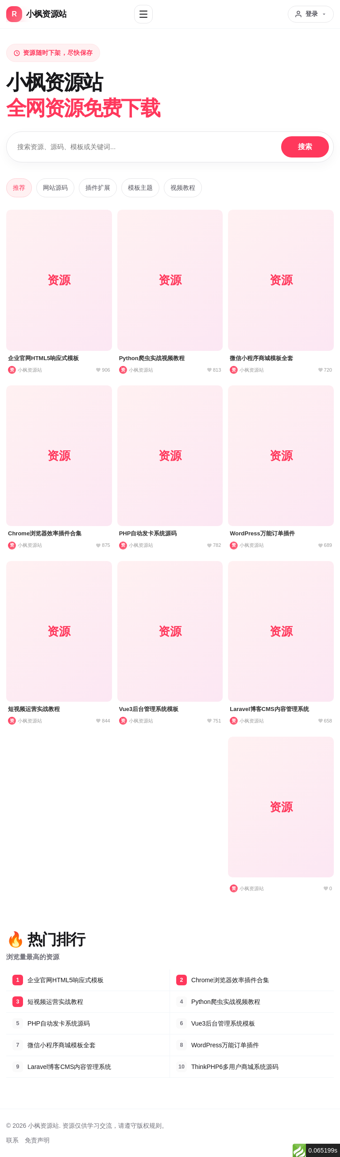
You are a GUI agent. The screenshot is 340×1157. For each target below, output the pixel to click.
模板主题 (140, 187)
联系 (12, 1140)
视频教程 (182, 187)
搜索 (305, 146)
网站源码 (55, 187)
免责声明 (37, 1140)
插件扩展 (97, 187)
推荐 (19, 187)
